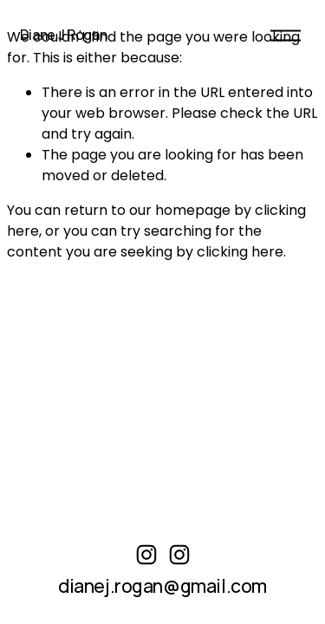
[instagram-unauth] (146, 554)
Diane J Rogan (63, 34)
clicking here (240, 252)
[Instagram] (179, 554)
